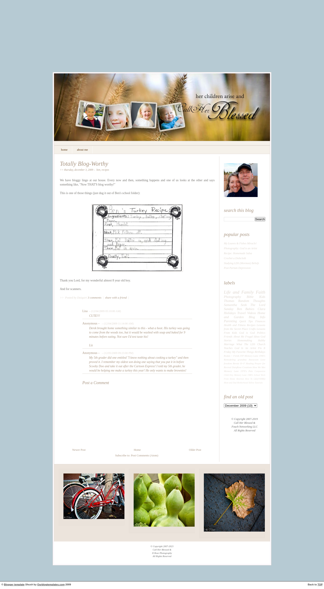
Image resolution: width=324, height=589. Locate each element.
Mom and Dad (230, 382)
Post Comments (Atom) (144, 455)
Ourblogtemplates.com (51, 584)
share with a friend (116, 297)
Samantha (230, 305)
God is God (247, 332)
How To (248, 379)
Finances (260, 321)
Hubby (261, 340)
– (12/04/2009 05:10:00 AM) (104, 311)
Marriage (229, 344)
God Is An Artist (245, 348)
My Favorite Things (243, 351)
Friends (228, 336)
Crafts (252, 329)
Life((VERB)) (259, 379)
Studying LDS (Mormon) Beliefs (241, 263)
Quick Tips (246, 321)
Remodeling (230, 359)
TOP (320, 584)
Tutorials (259, 382)
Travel (241, 313)
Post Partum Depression (237, 268)
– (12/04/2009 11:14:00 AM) (117, 323)
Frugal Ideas (252, 336)
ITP (242, 355)
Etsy (231, 375)
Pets (251, 371)
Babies (249, 309)
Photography (232, 297)
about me (82, 149)
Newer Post (79, 449)
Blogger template (14, 584)
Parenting (230, 321)
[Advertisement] (162, 39)
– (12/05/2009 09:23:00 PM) (117, 353)
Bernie (236, 363)
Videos (251, 313)
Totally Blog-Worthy (84, 163)
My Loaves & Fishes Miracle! (240, 243)
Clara (261, 309)
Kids (262, 297)
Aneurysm (254, 359)
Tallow (251, 382)
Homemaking (244, 340)
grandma (242, 359)
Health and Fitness (235, 325)
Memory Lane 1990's (254, 355)
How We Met (258, 367)
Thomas (229, 301)
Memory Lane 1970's (235, 371)
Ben (98, 169)
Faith (260, 292)
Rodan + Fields (231, 355)
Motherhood (242, 382)
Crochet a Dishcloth (235, 258)
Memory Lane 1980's (243, 375)
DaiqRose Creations (242, 367)
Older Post (195, 449)
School (257, 375)
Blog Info (257, 317)
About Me (238, 336)
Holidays (230, 313)
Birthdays (260, 351)
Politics (261, 332)
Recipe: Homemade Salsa (238, 253)
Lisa (85, 311)
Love (263, 359)
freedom (228, 363)
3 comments (95, 297)
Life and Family (239, 292)
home (64, 149)
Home (137, 449)
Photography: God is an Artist (240, 248)
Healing (250, 363)
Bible (250, 297)
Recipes (105, 169)
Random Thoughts (251, 301)
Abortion (240, 379)
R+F (242, 363)
